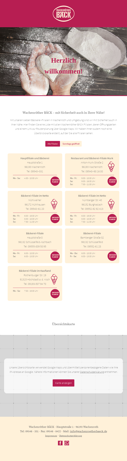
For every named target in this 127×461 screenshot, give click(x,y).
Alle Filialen (53, 143)
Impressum (51, 435)
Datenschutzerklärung (92, 371)
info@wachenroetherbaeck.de (88, 431)
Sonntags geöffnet (71, 143)
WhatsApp (66, 443)
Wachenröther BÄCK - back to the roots (63, 13)
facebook (60, 443)
